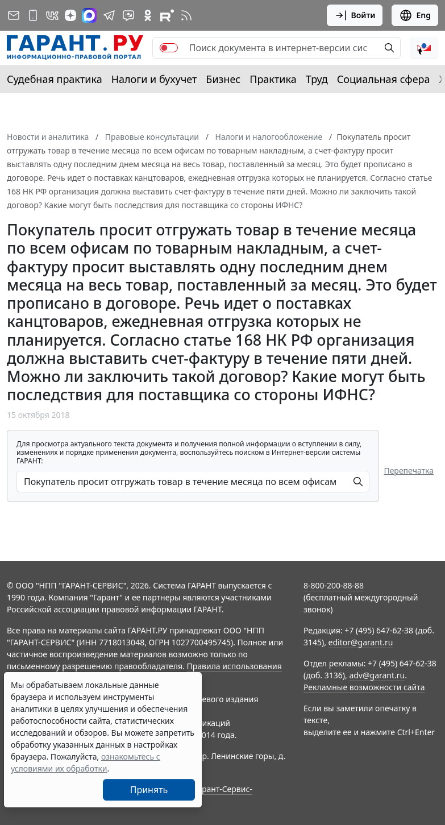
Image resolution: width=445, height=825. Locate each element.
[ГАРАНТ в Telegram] (109, 15)
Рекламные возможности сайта (364, 687)
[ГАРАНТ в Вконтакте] (52, 15)
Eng (415, 15)
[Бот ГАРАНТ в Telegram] (128, 15)
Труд (317, 79)
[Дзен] (70, 15)
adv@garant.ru (377, 675)
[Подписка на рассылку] (13, 15)
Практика (272, 79)
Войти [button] (355, 15)
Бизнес (223, 79)
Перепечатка (409, 470)
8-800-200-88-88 (333, 585)
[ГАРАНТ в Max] (89, 15)
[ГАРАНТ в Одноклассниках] (148, 15)
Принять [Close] (149, 789)
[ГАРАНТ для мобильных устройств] (33, 15)
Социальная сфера (383, 79)
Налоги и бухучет (154, 79)
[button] (424, 48)
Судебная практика (54, 79)
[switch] (169, 47)
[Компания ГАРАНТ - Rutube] (167, 15)
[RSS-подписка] (186, 15)
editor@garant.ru (360, 642)
